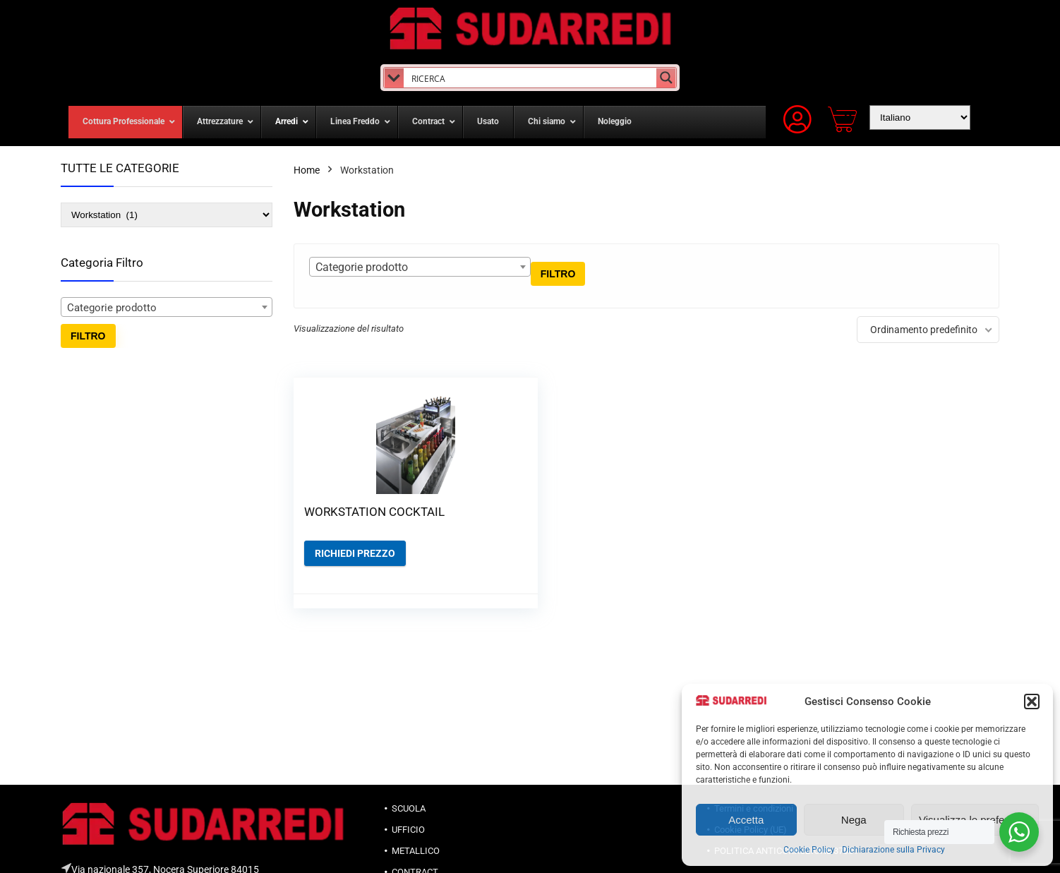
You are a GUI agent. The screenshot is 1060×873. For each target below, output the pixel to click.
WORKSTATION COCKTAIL (345, 519)
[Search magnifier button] (666, 78)
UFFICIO (408, 829)
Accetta (746, 820)
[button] (1032, 701)
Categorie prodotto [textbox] (112, 307)
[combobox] (166, 307)
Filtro (88, 336)
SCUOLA (409, 808)
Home (307, 170)
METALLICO (416, 850)
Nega (854, 820)
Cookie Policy (809, 850)
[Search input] (530, 77)
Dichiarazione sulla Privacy (893, 850)
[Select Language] (919, 117)
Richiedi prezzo (355, 567)
